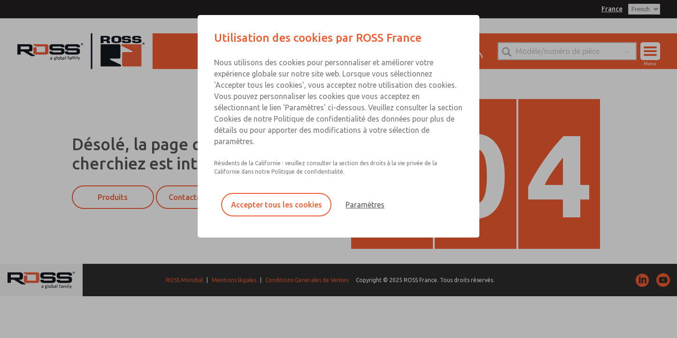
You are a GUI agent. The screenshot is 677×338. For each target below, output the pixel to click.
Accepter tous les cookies (276, 204)
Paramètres (365, 204)
